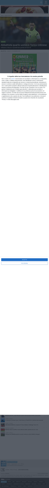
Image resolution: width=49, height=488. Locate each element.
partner (13, 78)
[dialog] (24, 244)
